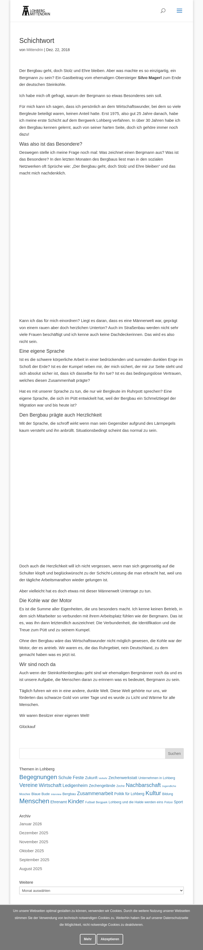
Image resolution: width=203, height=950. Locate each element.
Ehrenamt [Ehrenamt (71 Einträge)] (58, 802)
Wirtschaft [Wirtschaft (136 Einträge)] (50, 785)
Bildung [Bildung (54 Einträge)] (167, 794)
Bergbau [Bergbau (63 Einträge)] (69, 794)
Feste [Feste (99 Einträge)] (78, 777)
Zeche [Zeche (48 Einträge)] (120, 786)
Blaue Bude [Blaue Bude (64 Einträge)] (40, 794)
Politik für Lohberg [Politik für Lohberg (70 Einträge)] (129, 794)
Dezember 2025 (33, 832)
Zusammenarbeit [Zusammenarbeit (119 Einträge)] (95, 793)
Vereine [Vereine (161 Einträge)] (28, 785)
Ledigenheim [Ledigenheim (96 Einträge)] (75, 785)
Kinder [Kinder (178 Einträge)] (76, 801)
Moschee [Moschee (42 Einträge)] (24, 794)
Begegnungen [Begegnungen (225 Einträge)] (38, 777)
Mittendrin (35, 50)
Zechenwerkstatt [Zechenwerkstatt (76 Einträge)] (123, 778)
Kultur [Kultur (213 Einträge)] (153, 793)
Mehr (88, 939)
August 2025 (30, 868)
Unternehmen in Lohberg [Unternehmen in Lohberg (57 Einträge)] (156, 778)
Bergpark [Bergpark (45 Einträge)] (101, 802)
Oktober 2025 (31, 850)
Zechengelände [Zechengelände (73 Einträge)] (102, 785)
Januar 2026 (30, 823)
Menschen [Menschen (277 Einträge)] (34, 801)
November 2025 (33, 841)
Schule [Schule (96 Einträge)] (65, 777)
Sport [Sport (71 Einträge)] (178, 802)
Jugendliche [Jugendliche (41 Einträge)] (169, 786)
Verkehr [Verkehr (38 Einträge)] (103, 778)
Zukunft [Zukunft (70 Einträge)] (91, 778)
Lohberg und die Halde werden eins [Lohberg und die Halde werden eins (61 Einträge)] (136, 802)
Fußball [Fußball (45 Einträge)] (90, 802)
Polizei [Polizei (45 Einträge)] (168, 802)
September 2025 (34, 859)
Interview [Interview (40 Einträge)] (56, 794)
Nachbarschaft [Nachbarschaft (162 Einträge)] (143, 785)
